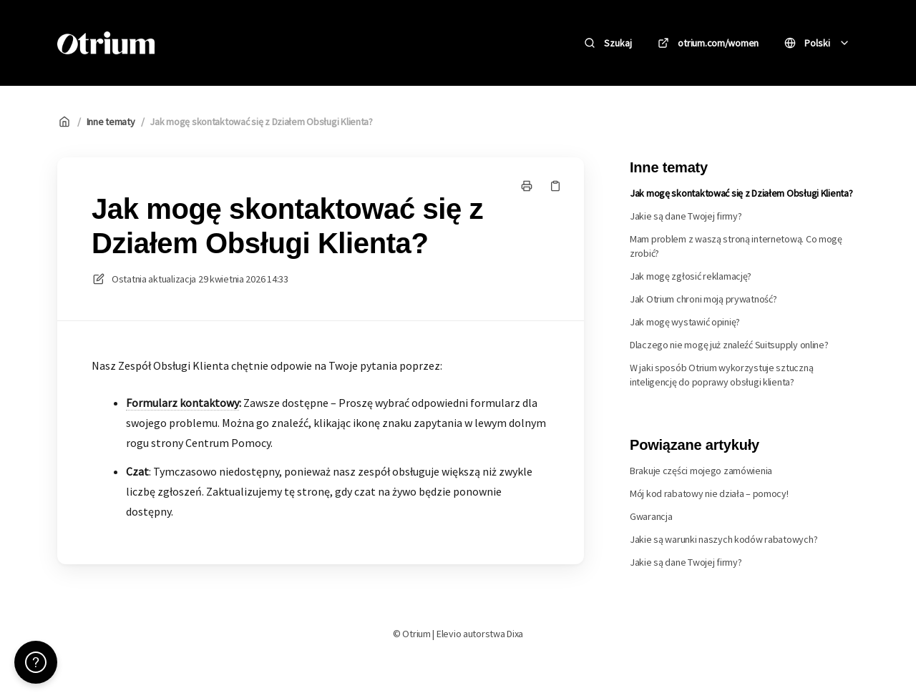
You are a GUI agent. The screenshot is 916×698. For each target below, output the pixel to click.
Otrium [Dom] (199, 42)
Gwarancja (651, 516)
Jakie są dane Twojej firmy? (685, 216)
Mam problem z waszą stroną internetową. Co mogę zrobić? (736, 246)
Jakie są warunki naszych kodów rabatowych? (723, 539)
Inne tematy (111, 121)
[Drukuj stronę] (526, 185)
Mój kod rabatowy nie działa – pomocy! (709, 493)
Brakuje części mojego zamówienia (701, 470)
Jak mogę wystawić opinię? (685, 321)
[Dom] (106, 43)
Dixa (515, 633)
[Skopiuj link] (555, 185)
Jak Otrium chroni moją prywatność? (703, 299)
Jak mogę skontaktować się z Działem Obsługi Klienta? (261, 121)
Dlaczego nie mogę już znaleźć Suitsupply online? (729, 344)
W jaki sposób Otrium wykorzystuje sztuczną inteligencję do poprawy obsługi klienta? (721, 374)
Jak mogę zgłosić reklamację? (690, 276)
